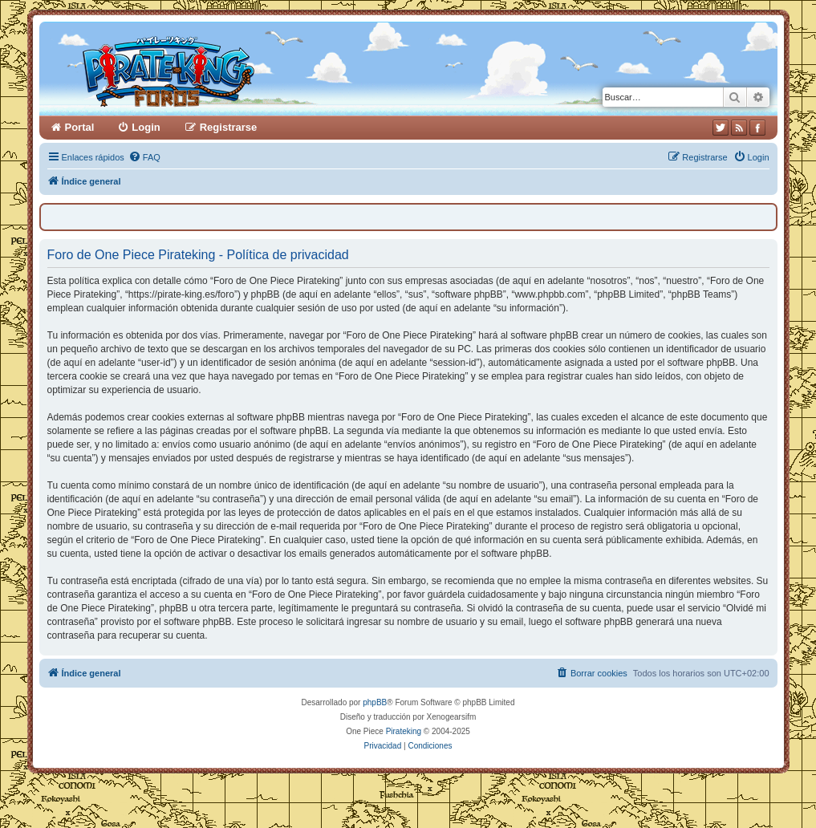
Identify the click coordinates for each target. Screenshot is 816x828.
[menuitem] (144, 157)
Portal (80, 127)
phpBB (375, 702)
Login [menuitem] (146, 127)
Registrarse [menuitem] (229, 127)
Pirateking (403, 731)
